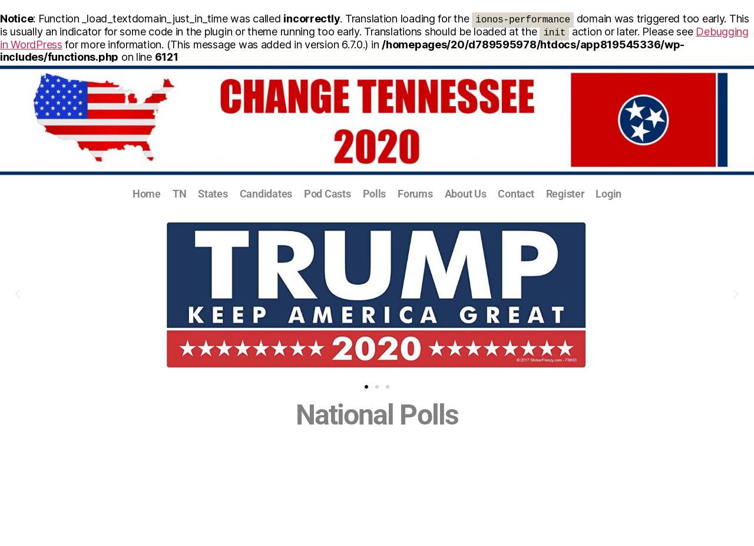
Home (147, 194)
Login (608, 194)
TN (179, 194)
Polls (374, 194)
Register (565, 194)
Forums (415, 194)
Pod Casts (327, 194)
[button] (18, 294)
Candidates (266, 194)
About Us (466, 194)
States (212, 194)
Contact (516, 194)
